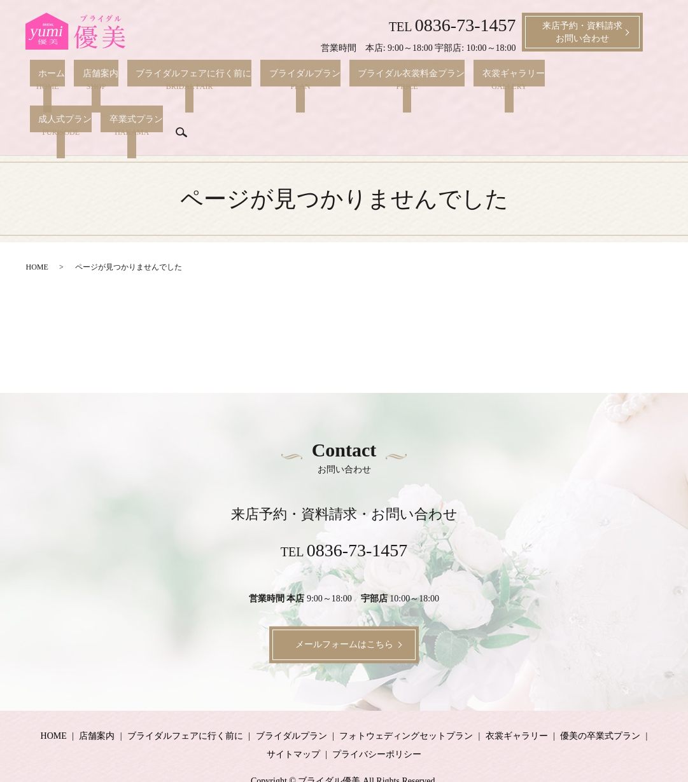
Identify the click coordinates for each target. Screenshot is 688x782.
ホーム (43, 79)
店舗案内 (83, 79)
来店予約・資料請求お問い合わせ (582, 32)
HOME (37, 235)
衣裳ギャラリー (462, 79)
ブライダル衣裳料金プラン (368, 79)
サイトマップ (293, 723)
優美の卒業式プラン (600, 704)
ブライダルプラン (270, 79)
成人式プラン (529, 79)
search (101, 108)
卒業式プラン (56, 110)
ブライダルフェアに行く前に (168, 79)
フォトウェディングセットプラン (406, 704)
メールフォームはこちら (344, 613)
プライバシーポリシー (376, 723)
